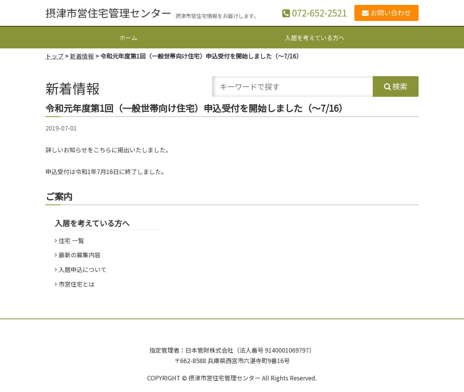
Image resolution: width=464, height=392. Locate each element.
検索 (399, 86)
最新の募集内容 (80, 254)
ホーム (128, 37)
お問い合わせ (391, 12)
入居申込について (83, 269)
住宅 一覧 (71, 240)
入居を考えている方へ (315, 37)
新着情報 (82, 55)
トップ (54, 55)
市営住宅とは (77, 283)
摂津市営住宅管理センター (108, 12)
